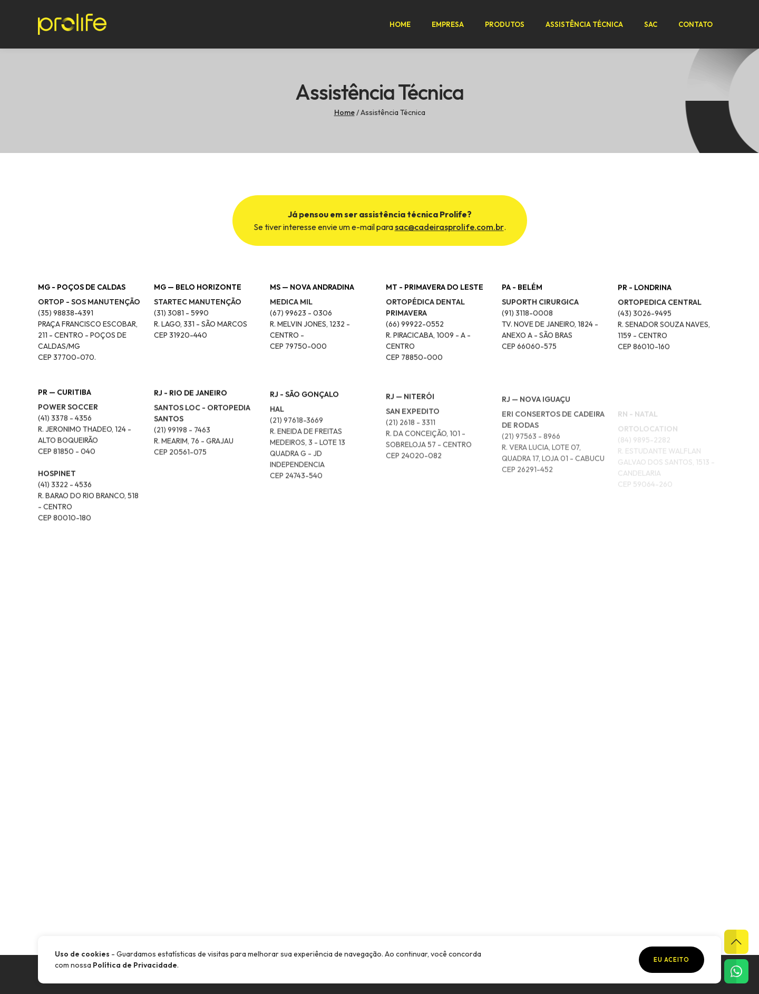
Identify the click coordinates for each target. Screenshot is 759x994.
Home (400, 24)
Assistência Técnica (584, 24)
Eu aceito (671, 959)
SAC (650, 24)
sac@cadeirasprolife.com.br (449, 227)
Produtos (504, 24)
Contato (695, 24)
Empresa (448, 24)
